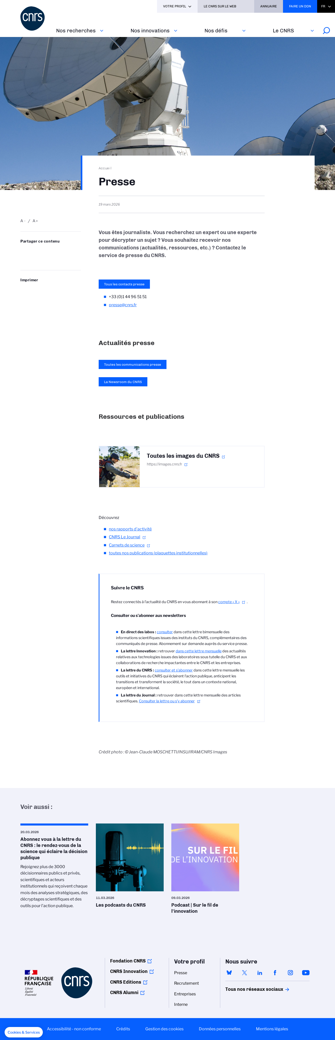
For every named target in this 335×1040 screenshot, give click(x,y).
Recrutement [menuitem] (186, 983)
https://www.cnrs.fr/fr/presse (36, 259)
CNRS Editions (125, 982)
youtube (306, 973)
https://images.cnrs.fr (164, 464)
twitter (244, 973)
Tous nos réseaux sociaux (245, 989)
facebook (275, 973)
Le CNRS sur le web (220, 6)
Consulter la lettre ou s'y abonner (167, 701)
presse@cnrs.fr (123, 304)
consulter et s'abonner (174, 670)
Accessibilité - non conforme (74, 1028)
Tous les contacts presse (124, 284)
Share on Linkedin (49, 251)
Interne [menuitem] (181, 1004)
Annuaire (268, 6)
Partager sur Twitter (36, 251)
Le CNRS (283, 30)
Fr (323, 6)
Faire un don (300, 6)
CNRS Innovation (129, 971)
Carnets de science (127, 545)
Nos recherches (76, 30)
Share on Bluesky (23, 251)
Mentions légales (272, 1028)
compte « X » (229, 602)
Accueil (105, 168)
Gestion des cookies (164, 1028)
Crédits (123, 1028)
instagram (290, 973)
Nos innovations (150, 30)
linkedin (260, 973)
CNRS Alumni (124, 992)
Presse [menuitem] (180, 972)
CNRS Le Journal (124, 537)
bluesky (229, 973)
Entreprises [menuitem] (185, 994)
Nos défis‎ (215, 30)
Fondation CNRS (128, 961)
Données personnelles (220, 1028)
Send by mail (23, 259)
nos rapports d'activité (130, 529)
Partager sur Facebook (62, 251)
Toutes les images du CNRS (183, 455)
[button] (24, 1032)
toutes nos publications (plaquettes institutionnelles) (158, 553)
